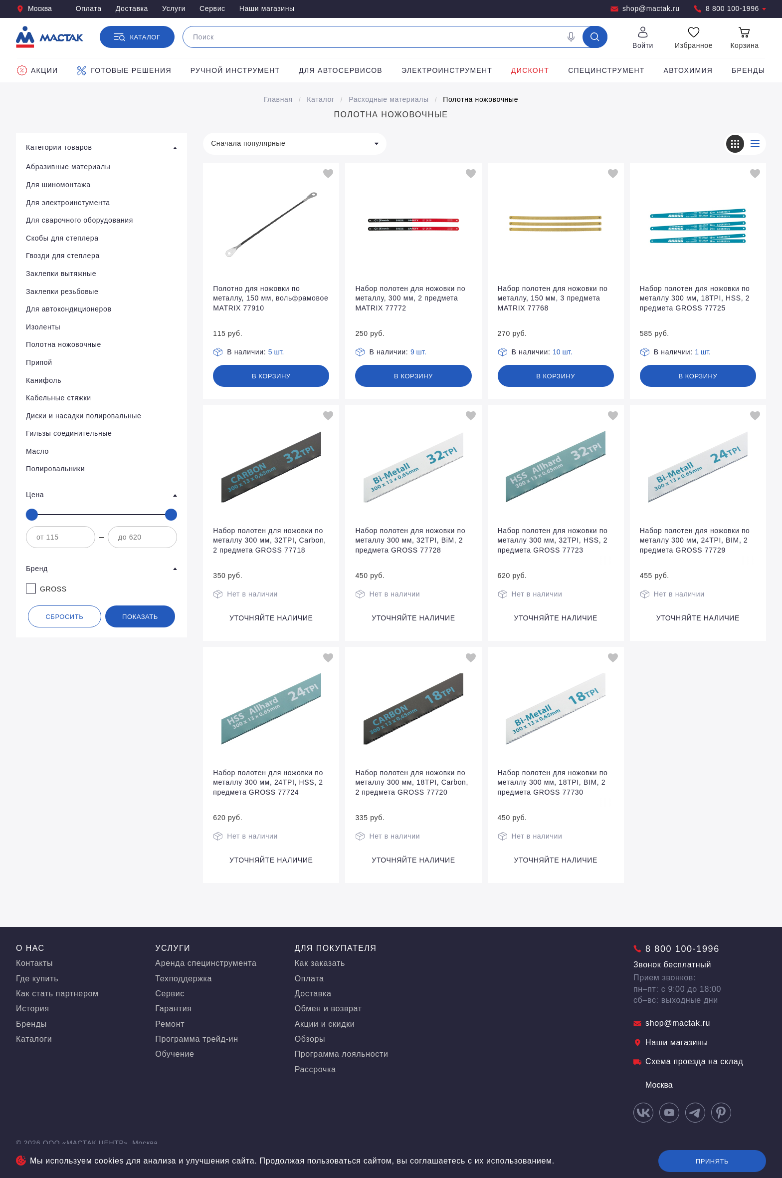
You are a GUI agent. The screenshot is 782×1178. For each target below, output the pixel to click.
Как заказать (320, 963)
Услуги (174, 8)
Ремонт (170, 1024)
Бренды (748, 70)
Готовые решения (124, 70)
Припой (39, 362)
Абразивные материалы (68, 167)
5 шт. (276, 351)
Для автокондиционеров (68, 309)
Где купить (37, 978)
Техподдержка (183, 978)
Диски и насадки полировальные (83, 416)
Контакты (34, 963)
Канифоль (43, 380)
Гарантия (173, 1008)
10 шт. (562, 351)
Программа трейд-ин (196, 1039)
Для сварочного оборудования (79, 220)
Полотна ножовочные (480, 99)
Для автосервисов (341, 70)
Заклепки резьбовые (62, 291)
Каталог (320, 99)
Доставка (132, 8)
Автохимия (688, 70)
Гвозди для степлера (63, 256)
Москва (34, 8)
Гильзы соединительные (69, 433)
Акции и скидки (325, 1024)
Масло (37, 451)
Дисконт (530, 70)
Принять (712, 1161)
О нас (30, 948)
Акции (37, 70)
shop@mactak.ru (645, 8)
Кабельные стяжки (58, 398)
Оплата (89, 8)
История (32, 1008)
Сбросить (64, 616)
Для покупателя (336, 948)
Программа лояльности (342, 1054)
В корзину (271, 376)
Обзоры (310, 1039)
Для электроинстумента (68, 203)
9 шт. (418, 351)
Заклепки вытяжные (61, 274)
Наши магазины (267, 8)
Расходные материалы (389, 99)
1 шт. (703, 351)
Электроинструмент (446, 70)
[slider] (32, 515)
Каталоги (34, 1039)
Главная (278, 99)
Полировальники (55, 469)
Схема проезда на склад (688, 1061)
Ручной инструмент (235, 70)
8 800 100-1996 (730, 8)
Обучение (174, 1054)
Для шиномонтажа (58, 185)
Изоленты (43, 327)
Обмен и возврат (328, 1008)
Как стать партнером (57, 993)
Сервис (212, 8)
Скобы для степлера (62, 238)
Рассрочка (315, 1069)
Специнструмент (606, 70)
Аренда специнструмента (205, 963)
